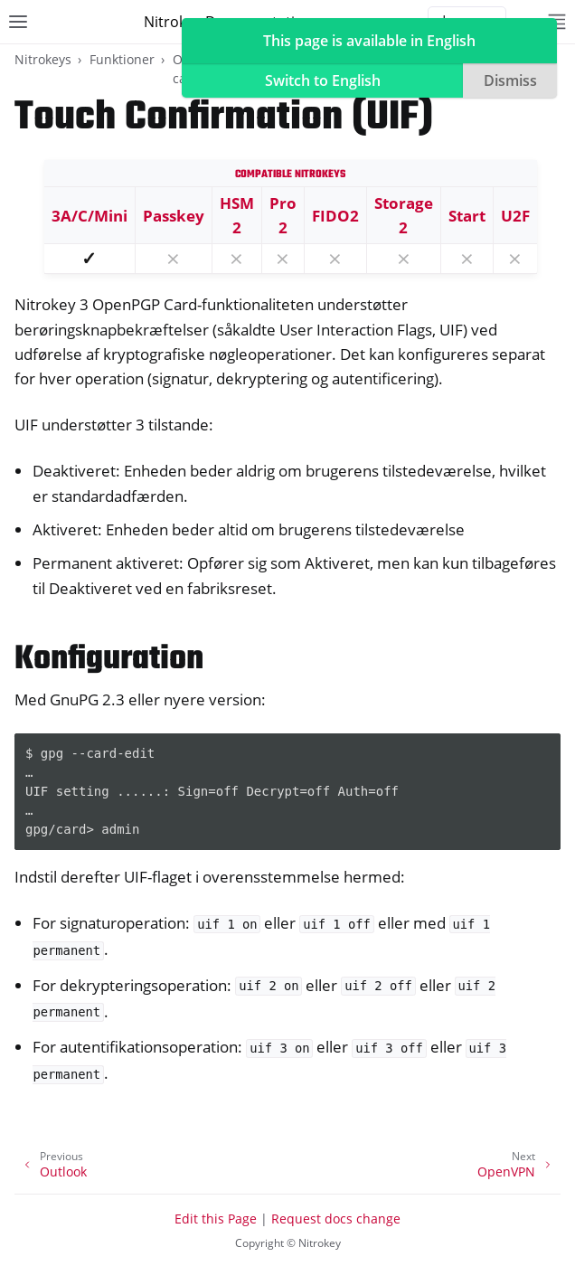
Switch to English (323, 80)
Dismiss (510, 80)
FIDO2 (335, 215)
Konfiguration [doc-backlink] (108, 659)
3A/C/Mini (89, 215)
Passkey (173, 215)
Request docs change (336, 1218)
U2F (515, 215)
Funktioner (122, 59)
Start (466, 215)
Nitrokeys (42, 59)
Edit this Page (215, 1218)
